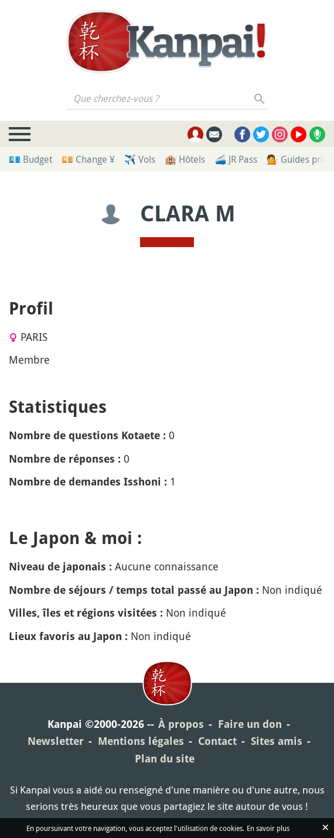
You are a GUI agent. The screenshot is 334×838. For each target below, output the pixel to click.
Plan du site (165, 759)
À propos (181, 724)
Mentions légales (141, 741)
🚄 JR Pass (235, 159)
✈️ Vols (139, 159)
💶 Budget (30, 159)
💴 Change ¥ (88, 159)
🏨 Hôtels (185, 159)
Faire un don (250, 724)
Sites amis (276, 741)
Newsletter (56, 741)
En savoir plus (268, 828)
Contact (217, 741)
